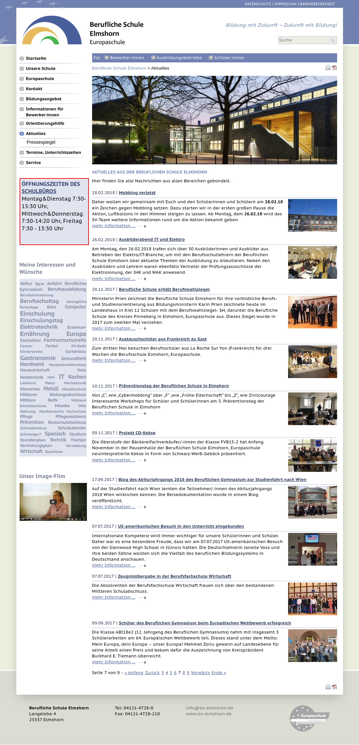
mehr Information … (114, 225)
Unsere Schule (41, 68)
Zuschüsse (54, 451)
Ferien (52, 346)
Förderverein (31, 351)
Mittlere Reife (39, 400)
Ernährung (35, 334)
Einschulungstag (41, 320)
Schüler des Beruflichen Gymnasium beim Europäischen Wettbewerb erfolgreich (205, 623)
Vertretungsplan (36, 445)
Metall (50, 388)
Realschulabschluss (67, 422)
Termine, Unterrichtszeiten (53, 152)
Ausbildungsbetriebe (179, 57)
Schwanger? (30, 434)
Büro (51, 307)
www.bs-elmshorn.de (209, 714)
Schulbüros (39, 191)
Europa (76, 334)
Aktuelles (36, 133)
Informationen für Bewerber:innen (45, 108)
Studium (77, 434)
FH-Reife (79, 345)
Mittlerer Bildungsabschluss (53, 394)
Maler (50, 382)
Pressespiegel (41, 142)
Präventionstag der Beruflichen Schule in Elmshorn (174, 386)
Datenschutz (258, 4)
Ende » (219, 672)
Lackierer (28, 382)
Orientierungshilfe (45, 123)
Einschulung (37, 313)
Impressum (286, 4)
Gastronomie (38, 358)
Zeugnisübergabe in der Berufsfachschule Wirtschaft (174, 576)
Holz (81, 370)
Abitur (26, 283)
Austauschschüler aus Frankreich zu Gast (163, 339)
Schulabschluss (33, 427)
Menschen (30, 389)
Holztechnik (31, 377)
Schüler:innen (229, 57)
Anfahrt (54, 283)
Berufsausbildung (67, 289)
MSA (82, 405)
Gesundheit (73, 358)
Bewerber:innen (127, 57)
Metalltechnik (74, 389)
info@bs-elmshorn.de (210, 708)
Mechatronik (75, 382)
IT (61, 376)
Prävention (32, 422)
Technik (58, 440)
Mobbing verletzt (137, 192)
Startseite (36, 58)
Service (33, 162)
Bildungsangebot (44, 98)
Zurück (152, 672)
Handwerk (32, 364)
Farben (26, 345)
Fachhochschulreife (65, 340)
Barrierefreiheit (317, 4)
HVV (51, 377)
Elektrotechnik (39, 326)
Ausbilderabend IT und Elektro (152, 239)
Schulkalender (72, 428)
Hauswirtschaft (35, 370)
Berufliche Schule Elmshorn (119, 68)
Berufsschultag (39, 301)
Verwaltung (76, 445)
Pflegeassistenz (71, 416)
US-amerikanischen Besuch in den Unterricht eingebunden (181, 526)
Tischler (78, 440)
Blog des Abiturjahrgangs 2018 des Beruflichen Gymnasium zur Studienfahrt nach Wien (213, 479)
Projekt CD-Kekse (137, 433)
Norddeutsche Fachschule (63, 411)
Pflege (26, 416)
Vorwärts (200, 672)
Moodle (62, 405)
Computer (75, 307)
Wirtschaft (31, 451)
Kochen (77, 376)
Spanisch (55, 433)
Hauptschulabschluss (67, 364)
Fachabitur (30, 340)
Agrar (39, 283)
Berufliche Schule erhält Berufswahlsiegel (164, 289)
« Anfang (133, 672)
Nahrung (28, 411)
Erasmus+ (76, 327)
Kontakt (34, 88)
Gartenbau (75, 351)
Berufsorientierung (37, 294)
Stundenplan (33, 440)
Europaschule (40, 78)
